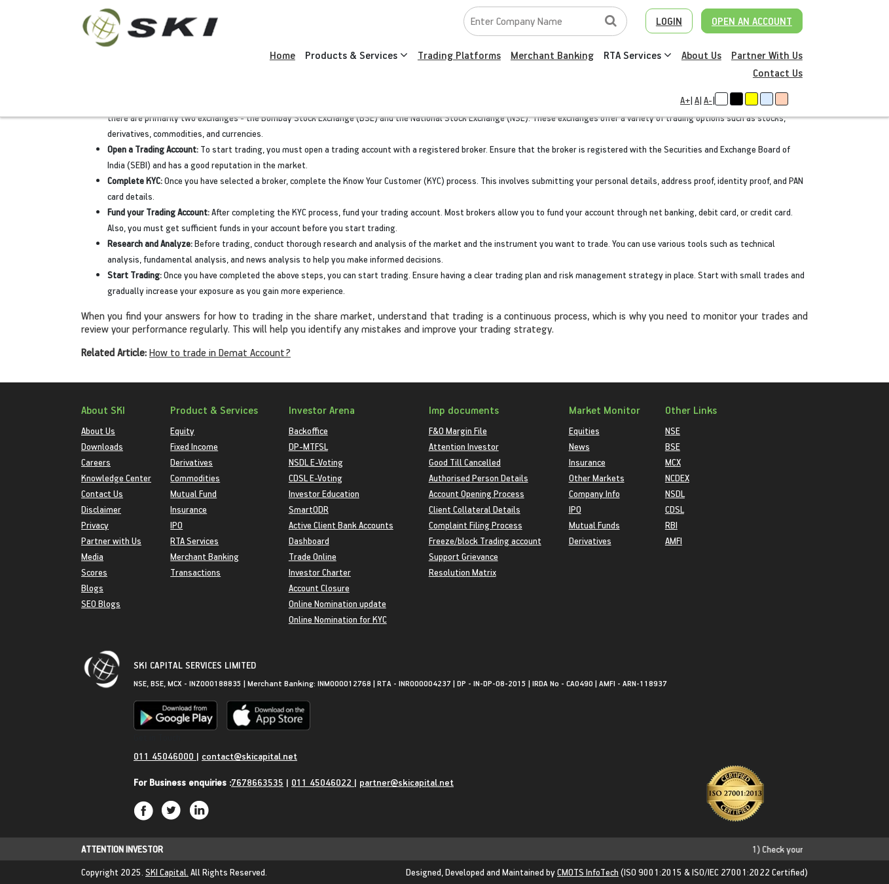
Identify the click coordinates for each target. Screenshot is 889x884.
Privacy (95, 525)
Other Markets (597, 477)
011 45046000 (165, 756)
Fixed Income (194, 446)
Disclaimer (101, 509)
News (579, 446)
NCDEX (677, 477)
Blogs (92, 587)
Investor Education (324, 493)
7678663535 (257, 782)
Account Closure (319, 587)
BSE (672, 446)
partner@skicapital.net (406, 782)
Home (282, 55)
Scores (94, 572)
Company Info (594, 493)
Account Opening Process (476, 493)
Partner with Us (111, 540)
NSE (672, 430)
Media (92, 556)
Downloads (102, 446)
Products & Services (356, 55)
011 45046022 (322, 782)
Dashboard (309, 540)
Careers (96, 462)
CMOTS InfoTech (588, 872)
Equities (584, 430)
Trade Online (312, 556)
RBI (671, 525)
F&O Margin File (458, 430)
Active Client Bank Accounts (341, 525)
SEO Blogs (100, 603)
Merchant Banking (552, 55)
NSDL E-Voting (316, 462)
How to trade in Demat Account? (220, 352)
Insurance (188, 509)
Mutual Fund (193, 493)
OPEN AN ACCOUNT (752, 21)
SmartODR (309, 509)
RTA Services (638, 55)
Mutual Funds (594, 525)
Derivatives (191, 462)
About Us (701, 55)
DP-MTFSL (308, 446)
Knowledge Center (116, 477)
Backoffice (308, 430)
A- (708, 100)
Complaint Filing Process (475, 525)
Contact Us (778, 72)
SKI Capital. (167, 872)
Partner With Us (767, 55)
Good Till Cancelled (465, 462)
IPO (176, 525)
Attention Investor (464, 446)
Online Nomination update (337, 603)
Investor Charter (320, 572)
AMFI (673, 540)
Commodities (195, 477)
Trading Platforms (459, 55)
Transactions (195, 572)
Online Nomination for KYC (338, 619)
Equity (182, 430)
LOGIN (669, 21)
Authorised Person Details (478, 477)
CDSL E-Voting (315, 477)
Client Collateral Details (474, 509)
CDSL (674, 509)
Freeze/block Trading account (485, 540)
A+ (685, 100)
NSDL (675, 493)
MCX (673, 462)
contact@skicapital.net (249, 756)
